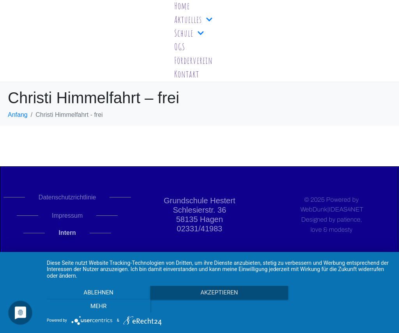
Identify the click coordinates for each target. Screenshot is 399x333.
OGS (179, 47)
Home (182, 6)
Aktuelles (193, 19)
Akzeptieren (219, 306)
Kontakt (186, 74)
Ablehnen (98, 306)
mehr (340, 306)
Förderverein (193, 60)
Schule (189, 33)
